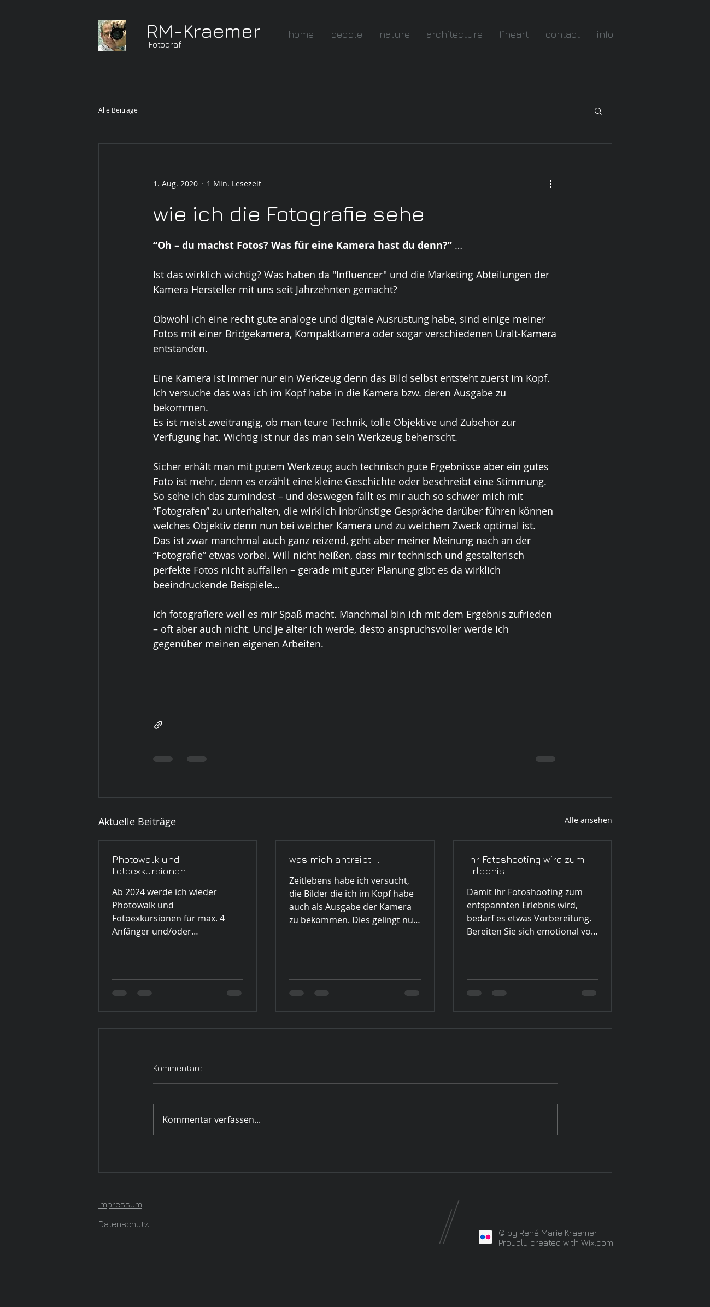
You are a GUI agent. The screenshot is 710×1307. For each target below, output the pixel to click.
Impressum (120, 1204)
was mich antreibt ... (334, 859)
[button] (598, 110)
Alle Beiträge (118, 110)
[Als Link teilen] (158, 725)
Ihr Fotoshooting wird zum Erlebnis (525, 865)
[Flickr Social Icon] (485, 1237)
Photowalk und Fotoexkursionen (149, 865)
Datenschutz (123, 1224)
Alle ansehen (588, 820)
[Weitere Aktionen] (551, 183)
